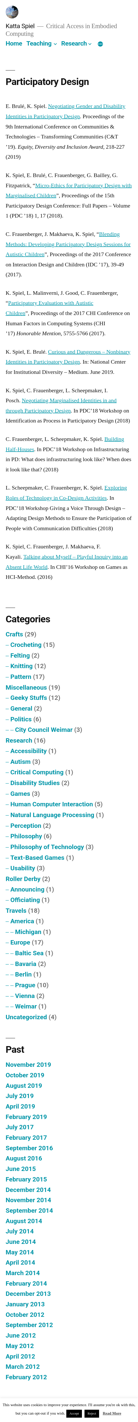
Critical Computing (36, 772)
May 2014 (20, 1252)
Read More (112, 1413)
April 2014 (20, 1262)
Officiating (25, 900)
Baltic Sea (29, 953)
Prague (25, 985)
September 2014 (29, 1210)
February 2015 (26, 1179)
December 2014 (28, 1189)
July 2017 (20, 1127)
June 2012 (21, 1335)
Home (14, 43)
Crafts (14, 634)
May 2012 (20, 1346)
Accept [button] (74, 1414)
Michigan (28, 932)
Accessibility (28, 751)
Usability (22, 868)
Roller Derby (23, 879)
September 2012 (29, 1325)
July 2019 (20, 1096)
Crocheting (25, 644)
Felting (20, 655)
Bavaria (25, 964)
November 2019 (28, 1064)
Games (20, 793)
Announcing (27, 889)
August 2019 (24, 1085)
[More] (100, 44)
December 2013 (28, 1293)
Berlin (23, 974)
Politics (20, 719)
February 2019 (26, 1117)
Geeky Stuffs (28, 697)
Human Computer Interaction (51, 804)
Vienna (25, 996)
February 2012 (26, 1377)
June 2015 (21, 1169)
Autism (20, 761)
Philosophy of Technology (47, 847)
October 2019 (25, 1075)
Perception (25, 825)
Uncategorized (26, 1017)
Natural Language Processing (52, 815)
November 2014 (28, 1200)
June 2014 (21, 1241)
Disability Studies (35, 783)
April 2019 (20, 1106)
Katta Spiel (20, 26)
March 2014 (23, 1273)
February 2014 (26, 1283)
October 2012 (25, 1314)
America (22, 921)
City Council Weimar (44, 729)
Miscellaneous (26, 687)
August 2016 (24, 1158)
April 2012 (20, 1356)
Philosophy (26, 836)
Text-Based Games (37, 857)
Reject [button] (92, 1414)
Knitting (21, 666)
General (21, 708)
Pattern (20, 676)
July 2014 (20, 1231)
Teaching (38, 43)
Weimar (26, 1006)
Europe (20, 942)
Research (74, 43)
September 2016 (29, 1148)
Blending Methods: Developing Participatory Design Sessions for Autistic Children (68, 244)
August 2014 (24, 1221)
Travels (16, 910)
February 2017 (26, 1137)
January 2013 (25, 1304)
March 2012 (23, 1366)
